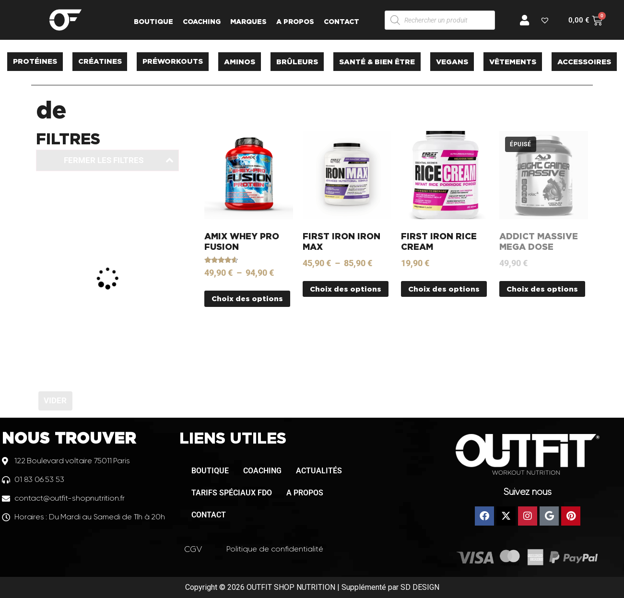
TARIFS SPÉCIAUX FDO (231, 492)
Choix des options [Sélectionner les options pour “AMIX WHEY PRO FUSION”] (247, 298)
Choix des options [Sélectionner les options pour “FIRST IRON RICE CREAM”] (444, 289)
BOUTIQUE (153, 21)
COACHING (202, 21)
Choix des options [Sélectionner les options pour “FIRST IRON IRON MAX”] (345, 289)
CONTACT (341, 21)
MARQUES (248, 21)
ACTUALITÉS (319, 470)
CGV (193, 549)
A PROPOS (295, 21)
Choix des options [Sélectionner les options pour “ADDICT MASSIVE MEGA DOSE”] (542, 289)
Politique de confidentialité (274, 548)
